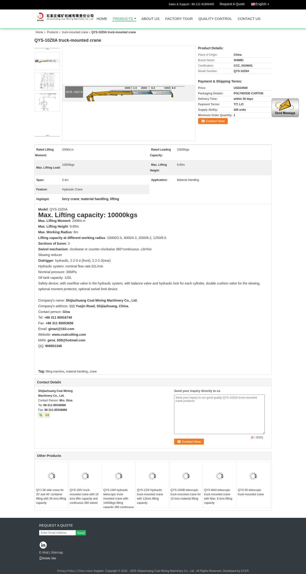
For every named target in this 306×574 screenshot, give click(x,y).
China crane (85, 571)
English (263, 3)
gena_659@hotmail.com (66, 340)
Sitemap (57, 552)
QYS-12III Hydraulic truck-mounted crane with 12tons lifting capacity (150, 496)
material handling (77, 371)
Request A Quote (232, 4)
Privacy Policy (66, 571)
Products (123, 19)
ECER (245, 571)
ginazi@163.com (61, 329)
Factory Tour (179, 19)
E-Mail (44, 552)
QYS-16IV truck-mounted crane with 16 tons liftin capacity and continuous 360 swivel (84, 496)
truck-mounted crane (75, 32)
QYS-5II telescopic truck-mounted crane (251, 492)
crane (93, 371)
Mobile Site (47, 558)
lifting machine (55, 371)
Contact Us (249, 19)
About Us (150, 19)
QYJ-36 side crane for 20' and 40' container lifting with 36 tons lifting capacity (51, 496)
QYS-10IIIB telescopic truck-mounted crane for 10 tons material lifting (186, 494)
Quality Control (215, 19)
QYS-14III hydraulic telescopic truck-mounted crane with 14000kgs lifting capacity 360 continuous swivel (118, 500)
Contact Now (215, 121)
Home (102, 19)
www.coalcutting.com (69, 334)
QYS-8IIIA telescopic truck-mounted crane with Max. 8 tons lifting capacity (218, 496)
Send (80, 533)
